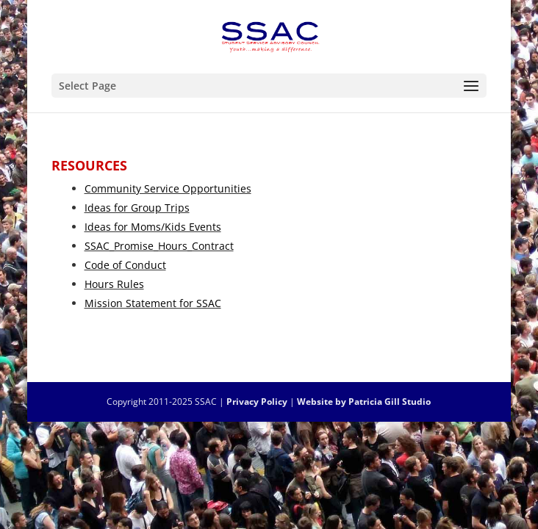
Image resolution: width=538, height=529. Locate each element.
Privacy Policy (256, 401)
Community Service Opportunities (168, 188)
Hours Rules (114, 284)
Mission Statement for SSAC (153, 303)
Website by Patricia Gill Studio (364, 401)
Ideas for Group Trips (137, 208)
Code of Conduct (125, 265)
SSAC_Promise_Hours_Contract (159, 246)
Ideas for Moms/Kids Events (153, 227)
